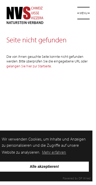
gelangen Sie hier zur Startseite (28, 66)
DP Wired (85, 178)
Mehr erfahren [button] (54, 152)
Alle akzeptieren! (44, 166)
